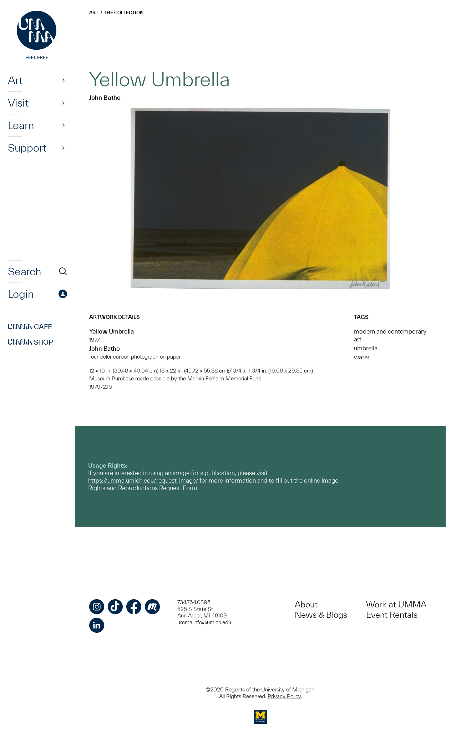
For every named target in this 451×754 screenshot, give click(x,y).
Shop (30, 342)
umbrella (365, 348)
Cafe (30, 327)
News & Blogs (321, 615)
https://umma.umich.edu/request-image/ (143, 480)
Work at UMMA (396, 604)
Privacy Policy (284, 696)
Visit (18, 103)
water (362, 357)
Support (27, 148)
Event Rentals (391, 615)
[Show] (63, 80)
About (306, 604)
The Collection (123, 12)
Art (15, 80)
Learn (21, 125)
